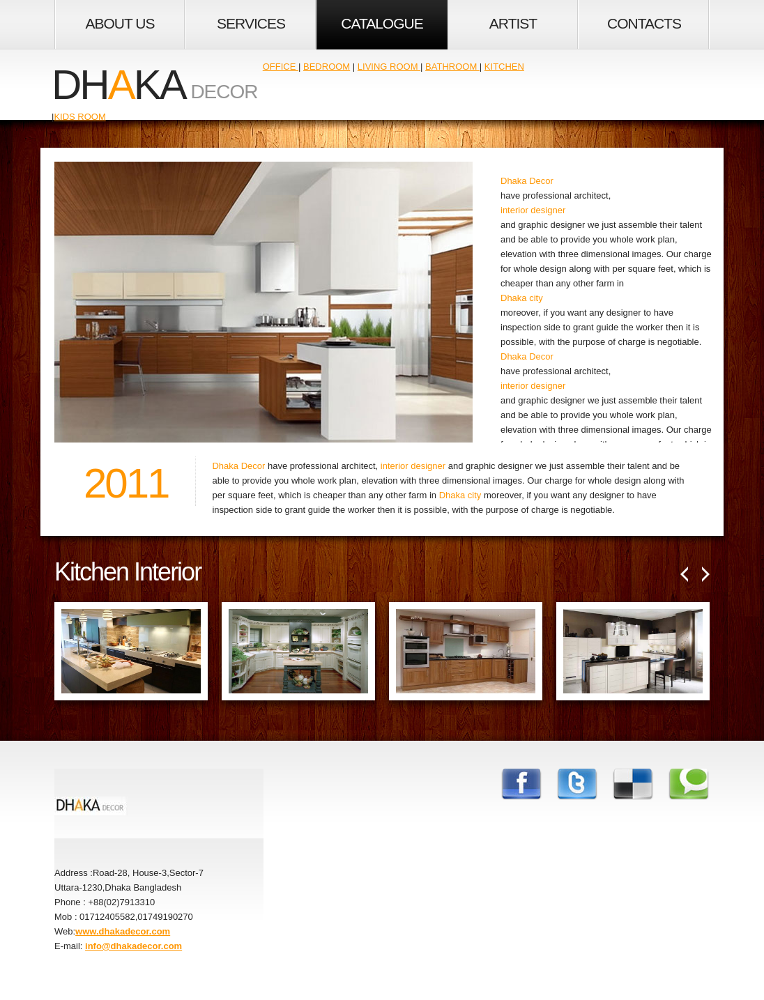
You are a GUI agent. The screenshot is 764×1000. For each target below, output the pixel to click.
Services (251, 23)
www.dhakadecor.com (122, 931)
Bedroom (326, 66)
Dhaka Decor (527, 181)
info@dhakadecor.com (133, 946)
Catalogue (381, 23)
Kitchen (504, 66)
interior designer (533, 210)
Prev (684, 574)
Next (706, 574)
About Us (120, 23)
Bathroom (452, 66)
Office (280, 66)
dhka (118, 84)
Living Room (389, 66)
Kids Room (79, 116)
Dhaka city (522, 298)
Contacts (644, 23)
